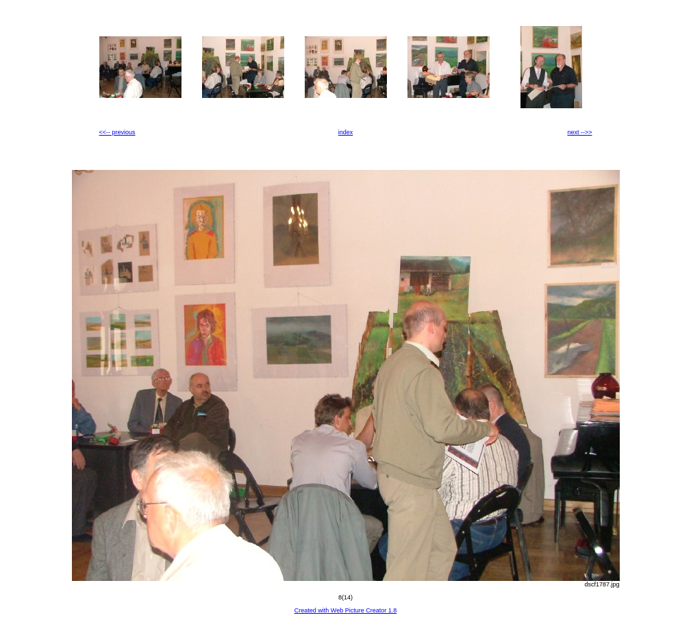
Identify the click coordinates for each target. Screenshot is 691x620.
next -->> (579, 132)
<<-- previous (117, 132)
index (345, 132)
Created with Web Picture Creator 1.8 (345, 610)
